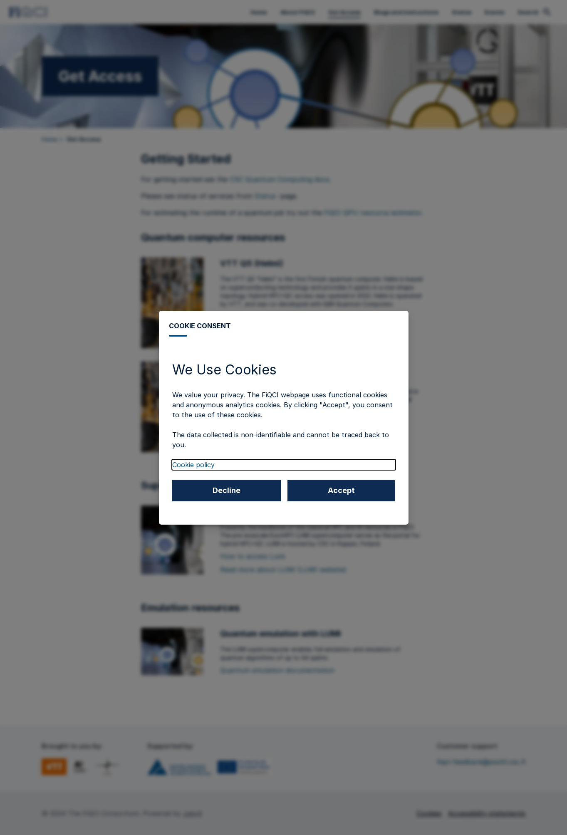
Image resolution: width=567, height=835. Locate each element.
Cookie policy (193, 465)
